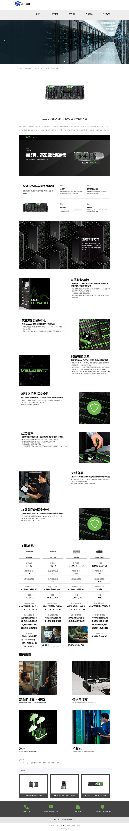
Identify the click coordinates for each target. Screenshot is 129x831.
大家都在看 (22, 771)
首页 (21, 68)
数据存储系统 (28, 68)
